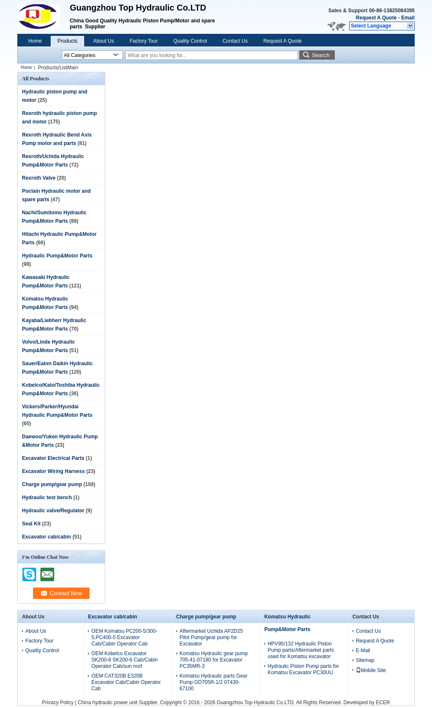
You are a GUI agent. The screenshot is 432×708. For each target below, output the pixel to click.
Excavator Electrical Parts (53, 458)
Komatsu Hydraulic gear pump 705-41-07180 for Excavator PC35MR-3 (214, 660)
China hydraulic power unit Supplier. (119, 702)
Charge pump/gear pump (52, 484)
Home (35, 41)
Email (408, 18)
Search (321, 55)
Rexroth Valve (38, 178)
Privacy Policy (58, 702)
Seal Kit (31, 524)
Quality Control (190, 41)
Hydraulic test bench (47, 497)
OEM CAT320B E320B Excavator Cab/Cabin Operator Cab (126, 682)
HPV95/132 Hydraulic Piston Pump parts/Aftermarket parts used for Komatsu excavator (301, 650)
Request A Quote (376, 18)
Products (67, 41)
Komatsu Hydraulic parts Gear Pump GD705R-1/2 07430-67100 (214, 682)
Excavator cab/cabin (46, 537)
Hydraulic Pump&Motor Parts (57, 256)
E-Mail (363, 650)
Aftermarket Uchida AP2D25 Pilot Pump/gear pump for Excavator (211, 637)
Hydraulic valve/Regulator (53, 511)
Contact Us (235, 41)
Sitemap (365, 660)
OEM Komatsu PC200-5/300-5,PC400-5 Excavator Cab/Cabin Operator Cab (124, 637)
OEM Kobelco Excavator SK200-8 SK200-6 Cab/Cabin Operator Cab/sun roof (124, 660)
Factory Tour (144, 41)
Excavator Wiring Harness (53, 471)
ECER (383, 702)
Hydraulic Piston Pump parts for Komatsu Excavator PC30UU (303, 669)
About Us (103, 41)
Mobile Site (371, 670)
